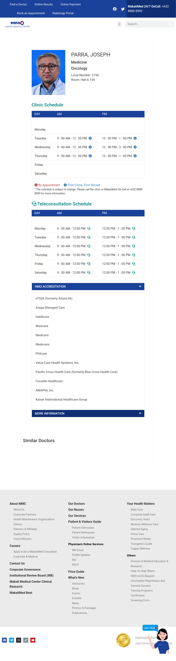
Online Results (44, 4)
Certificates (138, 595)
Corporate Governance (25, 569)
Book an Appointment (31, 13)
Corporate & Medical (25, 556)
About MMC (18, 504)
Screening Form (140, 600)
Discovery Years (140, 519)
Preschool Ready (141, 538)
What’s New (76, 577)
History (17, 524)
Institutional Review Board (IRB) (32, 575)
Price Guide (76, 571)
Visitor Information (83, 537)
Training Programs (142, 590)
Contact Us (17, 563)
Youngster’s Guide (141, 543)
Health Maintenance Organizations (34, 519)
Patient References (83, 532)
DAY (37, 114)
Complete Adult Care (143, 514)
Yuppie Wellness (140, 548)
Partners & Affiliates (25, 529)
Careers (15, 546)
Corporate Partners (24, 514)
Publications (79, 612)
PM (104, 114)
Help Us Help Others (143, 571)
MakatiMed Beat (21, 593)
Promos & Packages (84, 607)
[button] (119, 24)
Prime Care (137, 534)
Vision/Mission (22, 538)
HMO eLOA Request (142, 576)
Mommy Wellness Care (144, 524)
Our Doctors (76, 504)
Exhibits (77, 598)
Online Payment (71, 4)
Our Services (77, 516)
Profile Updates (81, 554)
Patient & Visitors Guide (84, 522)
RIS (74, 559)
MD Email (78, 550)
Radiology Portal (63, 13)
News (75, 603)
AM (59, 114)
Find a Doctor (18, 4)
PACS (75, 564)
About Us (18, 509)
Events (76, 593)
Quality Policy (21, 534)
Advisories (78, 583)
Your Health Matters (141, 504)
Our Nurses (76, 509)
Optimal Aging (139, 529)
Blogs (75, 588)
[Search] (170, 24)
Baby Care (137, 509)
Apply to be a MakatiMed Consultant (35, 551)
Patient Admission (83, 527)
